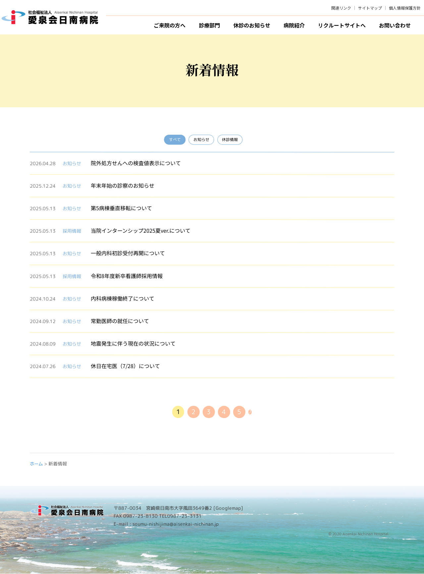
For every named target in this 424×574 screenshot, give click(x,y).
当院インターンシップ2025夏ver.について (140, 230)
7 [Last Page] (251, 412)
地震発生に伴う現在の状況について (133, 343)
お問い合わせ (395, 25)
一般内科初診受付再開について (128, 253)
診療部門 (209, 25)
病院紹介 (294, 25)
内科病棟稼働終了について (122, 298)
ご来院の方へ (170, 25)
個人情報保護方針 (405, 8)
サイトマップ (370, 8)
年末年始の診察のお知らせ (122, 185)
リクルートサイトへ (342, 25)
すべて (173, 140)
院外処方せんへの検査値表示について (136, 163)
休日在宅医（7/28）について (125, 366)
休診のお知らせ (251, 25)
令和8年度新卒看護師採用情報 (127, 275)
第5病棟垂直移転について (121, 208)
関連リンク (341, 8)
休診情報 (229, 140)
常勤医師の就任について (120, 321)
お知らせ (200, 140)
